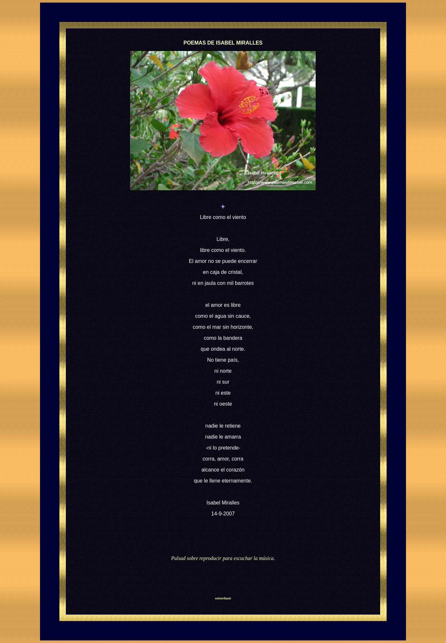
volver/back (223, 598)
